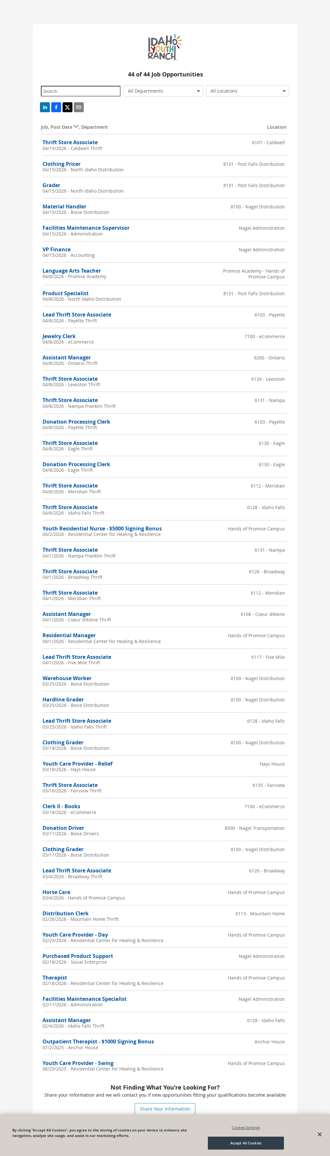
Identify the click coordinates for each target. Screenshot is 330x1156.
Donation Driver (63, 827)
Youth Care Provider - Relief (77, 763)
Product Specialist (66, 293)
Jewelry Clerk (59, 336)
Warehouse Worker (67, 678)
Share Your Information (165, 1109)
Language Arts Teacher (72, 270)
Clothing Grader (63, 742)
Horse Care (56, 892)
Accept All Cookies (245, 1143)
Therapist (55, 977)
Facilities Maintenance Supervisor (86, 227)
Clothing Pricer (62, 163)
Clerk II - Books (61, 806)
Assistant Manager (67, 357)
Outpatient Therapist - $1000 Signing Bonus (98, 1041)
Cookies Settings (246, 1127)
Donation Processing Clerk (76, 421)
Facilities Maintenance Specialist (85, 998)
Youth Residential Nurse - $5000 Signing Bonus (102, 528)
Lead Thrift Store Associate (77, 314)
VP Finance (57, 249)
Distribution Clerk (66, 913)
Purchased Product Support (78, 956)
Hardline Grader (63, 699)
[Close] (320, 1134)
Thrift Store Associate (70, 142)
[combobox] (163, 90)
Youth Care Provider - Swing (78, 1063)
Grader (51, 185)
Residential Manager (69, 635)
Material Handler (64, 206)
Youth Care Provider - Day (75, 934)
